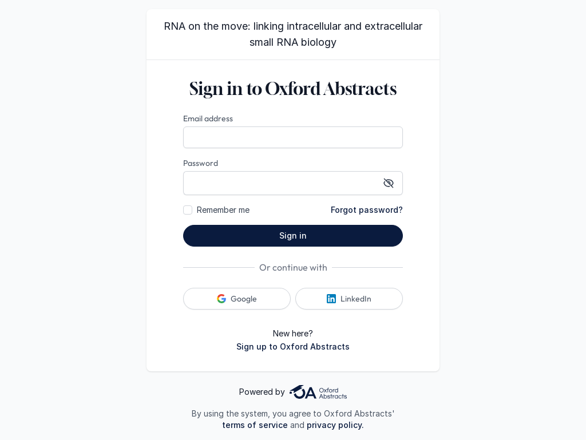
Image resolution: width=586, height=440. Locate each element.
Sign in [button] (293, 235)
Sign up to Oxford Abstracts (293, 346)
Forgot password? (367, 210)
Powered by (293, 392)
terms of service (255, 425)
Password (200, 163)
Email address (208, 118)
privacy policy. (335, 425)
